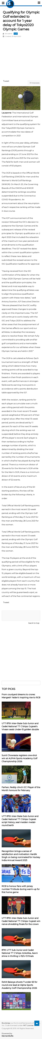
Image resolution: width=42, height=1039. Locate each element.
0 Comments (35, 83)
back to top (33, 623)
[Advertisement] (21, 59)
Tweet (6, 81)
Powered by (7, 1034)
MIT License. (28, 1025)
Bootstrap (6, 1023)
